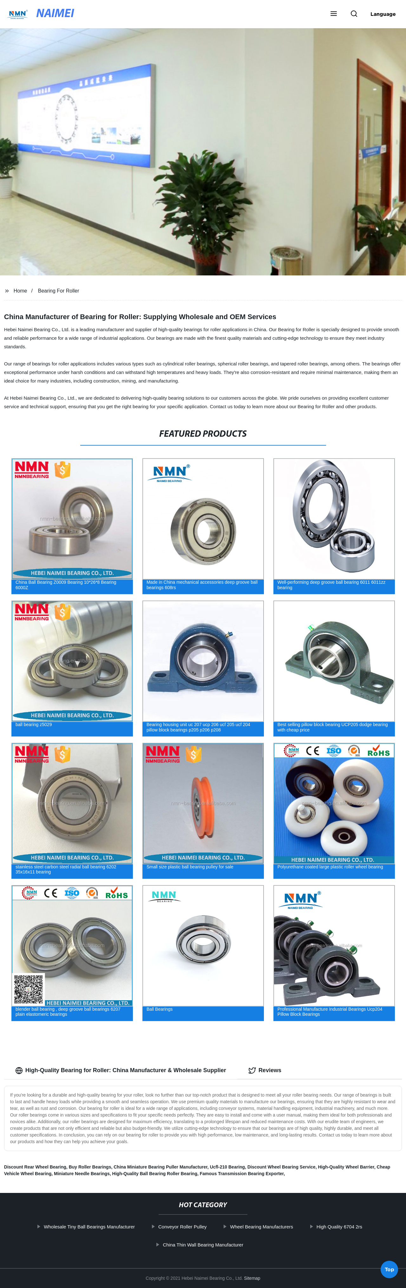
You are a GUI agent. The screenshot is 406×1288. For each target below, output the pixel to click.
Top (389, 1270)
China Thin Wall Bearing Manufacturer (222, 1244)
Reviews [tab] (264, 1070)
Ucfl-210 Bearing (227, 1166)
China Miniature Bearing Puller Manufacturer (160, 1166)
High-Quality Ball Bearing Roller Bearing (154, 1173)
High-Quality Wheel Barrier (346, 1166)
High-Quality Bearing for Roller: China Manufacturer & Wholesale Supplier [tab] (120, 1070)
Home (20, 290)
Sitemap (252, 1278)
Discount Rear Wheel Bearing (35, 1166)
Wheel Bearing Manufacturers (281, 1226)
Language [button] (383, 14)
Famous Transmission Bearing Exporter (242, 1173)
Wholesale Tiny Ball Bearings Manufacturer (108, 1226)
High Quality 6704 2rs (359, 1226)
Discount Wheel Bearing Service (281, 1166)
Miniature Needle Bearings (82, 1173)
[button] (333, 14)
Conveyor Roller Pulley (202, 1226)
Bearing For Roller (58, 290)
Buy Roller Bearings (90, 1166)
